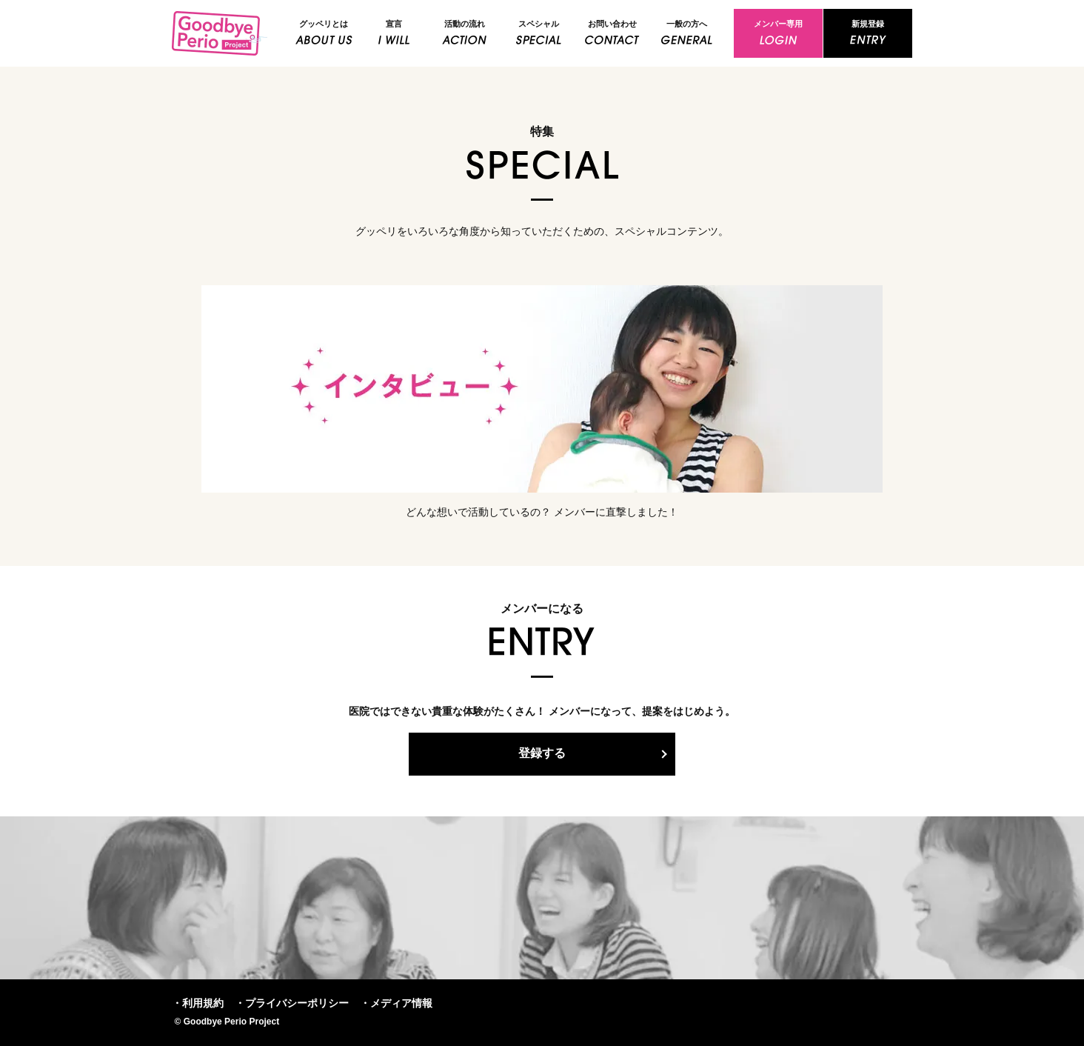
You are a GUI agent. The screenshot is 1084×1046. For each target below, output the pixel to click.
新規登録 (868, 23)
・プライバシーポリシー (292, 1003)
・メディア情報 (396, 1003)
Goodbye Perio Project (220, 33)
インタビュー (542, 389)
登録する (542, 753)
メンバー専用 (778, 23)
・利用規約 (198, 1003)
